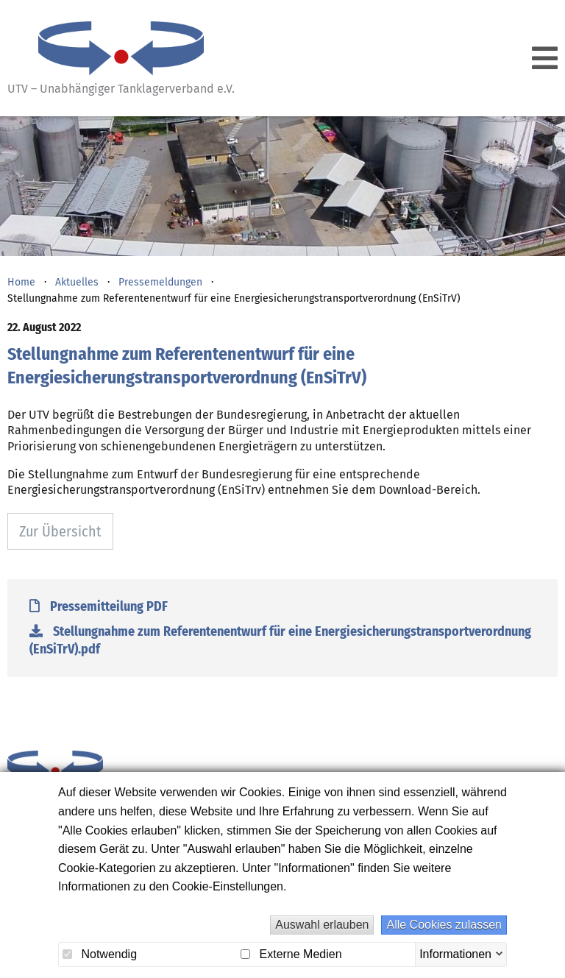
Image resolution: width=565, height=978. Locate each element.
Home (21, 282)
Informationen (455, 953)
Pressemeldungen (160, 282)
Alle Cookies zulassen (444, 924)
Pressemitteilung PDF (98, 606)
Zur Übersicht (60, 531)
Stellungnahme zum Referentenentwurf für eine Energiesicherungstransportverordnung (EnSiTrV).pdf (280, 640)
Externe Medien (291, 954)
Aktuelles (77, 282)
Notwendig (100, 954)
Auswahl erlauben (322, 924)
